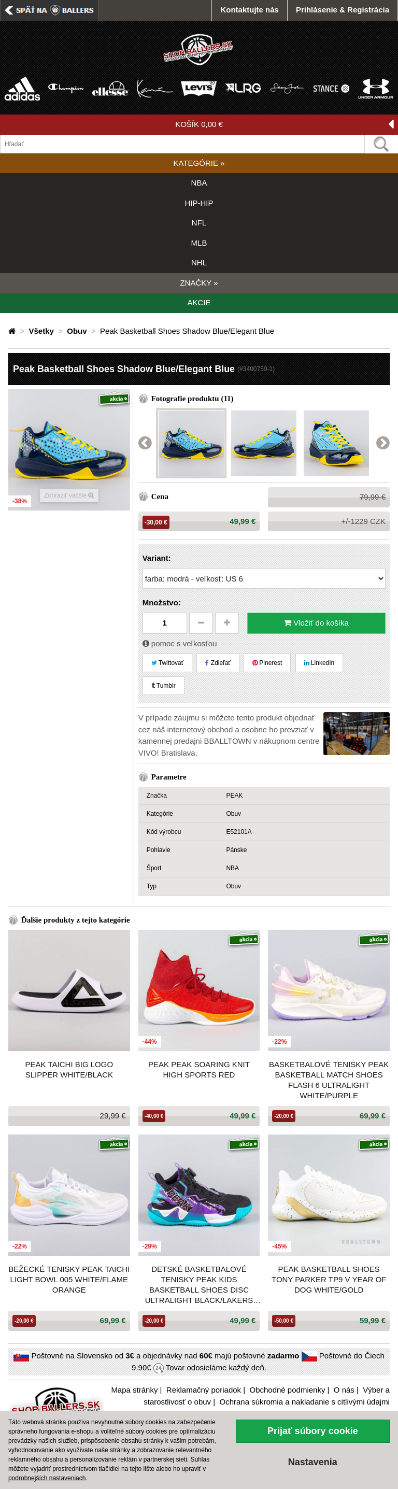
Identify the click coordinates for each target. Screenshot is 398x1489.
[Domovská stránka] (13, 331)
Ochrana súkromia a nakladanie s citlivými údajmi (304, 1401)
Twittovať (167, 662)
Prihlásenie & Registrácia (342, 9)
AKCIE (198, 302)
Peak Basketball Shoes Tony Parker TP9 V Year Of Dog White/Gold (329, 1279)
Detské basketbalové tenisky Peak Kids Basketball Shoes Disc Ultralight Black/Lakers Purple (199, 1285)
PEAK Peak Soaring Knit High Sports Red (199, 1069)
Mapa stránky (134, 1389)
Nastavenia (312, 1462)
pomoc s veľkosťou (180, 643)
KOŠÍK (284, 124)
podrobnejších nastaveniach (47, 1478)
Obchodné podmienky (287, 1389)
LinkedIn (319, 662)
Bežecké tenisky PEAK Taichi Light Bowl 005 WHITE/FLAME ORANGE (69, 1279)
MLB (199, 242)
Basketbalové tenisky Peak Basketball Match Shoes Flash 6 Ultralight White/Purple (329, 1080)
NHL (199, 262)
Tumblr (163, 685)
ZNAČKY (199, 282)
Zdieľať (217, 662)
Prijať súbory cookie (312, 1431)
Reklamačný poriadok (203, 1389)
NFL (199, 222)
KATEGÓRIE (199, 163)
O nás (344, 1389)
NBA (199, 182)
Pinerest (267, 662)
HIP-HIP (198, 202)
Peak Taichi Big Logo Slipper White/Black (69, 1069)
